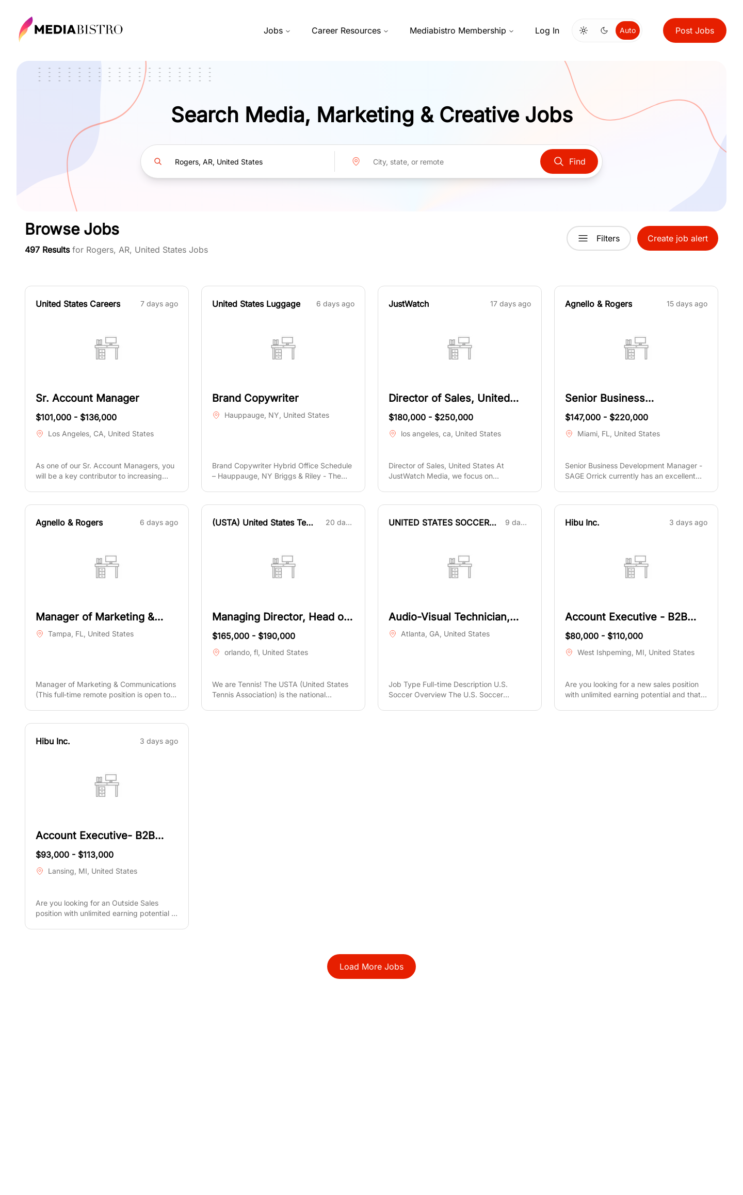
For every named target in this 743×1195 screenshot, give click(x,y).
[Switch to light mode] (583, 30)
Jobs (277, 30)
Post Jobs (694, 30)
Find (569, 161)
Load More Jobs (371, 966)
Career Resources (350, 30)
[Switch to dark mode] (604, 30)
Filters (599, 238)
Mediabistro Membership (462, 30)
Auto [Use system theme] (628, 30)
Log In (547, 30)
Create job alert (678, 238)
